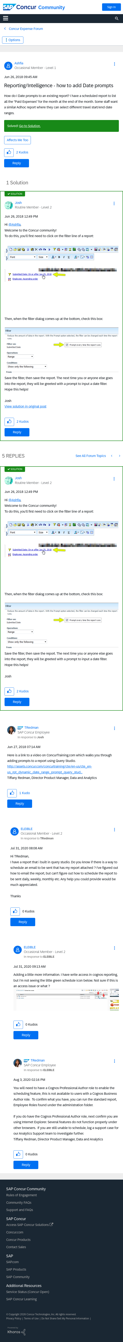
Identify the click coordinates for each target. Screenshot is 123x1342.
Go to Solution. (30, 126)
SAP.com (12, 1262)
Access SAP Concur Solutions (29, 1225)
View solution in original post (25, 406)
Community (51, 7)
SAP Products (16, 1269)
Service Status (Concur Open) (27, 1292)
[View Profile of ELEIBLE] (27, 829)
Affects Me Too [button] (17, 140)
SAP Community (18, 1277)
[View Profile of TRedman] (31, 727)
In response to (31, 737)
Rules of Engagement (21, 1195)
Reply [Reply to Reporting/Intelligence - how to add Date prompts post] (16, 163)
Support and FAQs (19, 1210)
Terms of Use (31, 1318)
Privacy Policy (13, 1318)
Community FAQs (18, 1202)
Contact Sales (16, 1247)
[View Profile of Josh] (18, 202)
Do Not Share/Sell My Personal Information (65, 1318)
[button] (114, 63)
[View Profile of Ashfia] (18, 63)
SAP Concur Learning (21, 1299)
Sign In (111, 7)
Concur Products (18, 1240)
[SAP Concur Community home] (19, 7)
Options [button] (14, 40)
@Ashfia (14, 224)
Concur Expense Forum (26, 29)
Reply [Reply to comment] (17, 432)
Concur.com (14, 1232)
